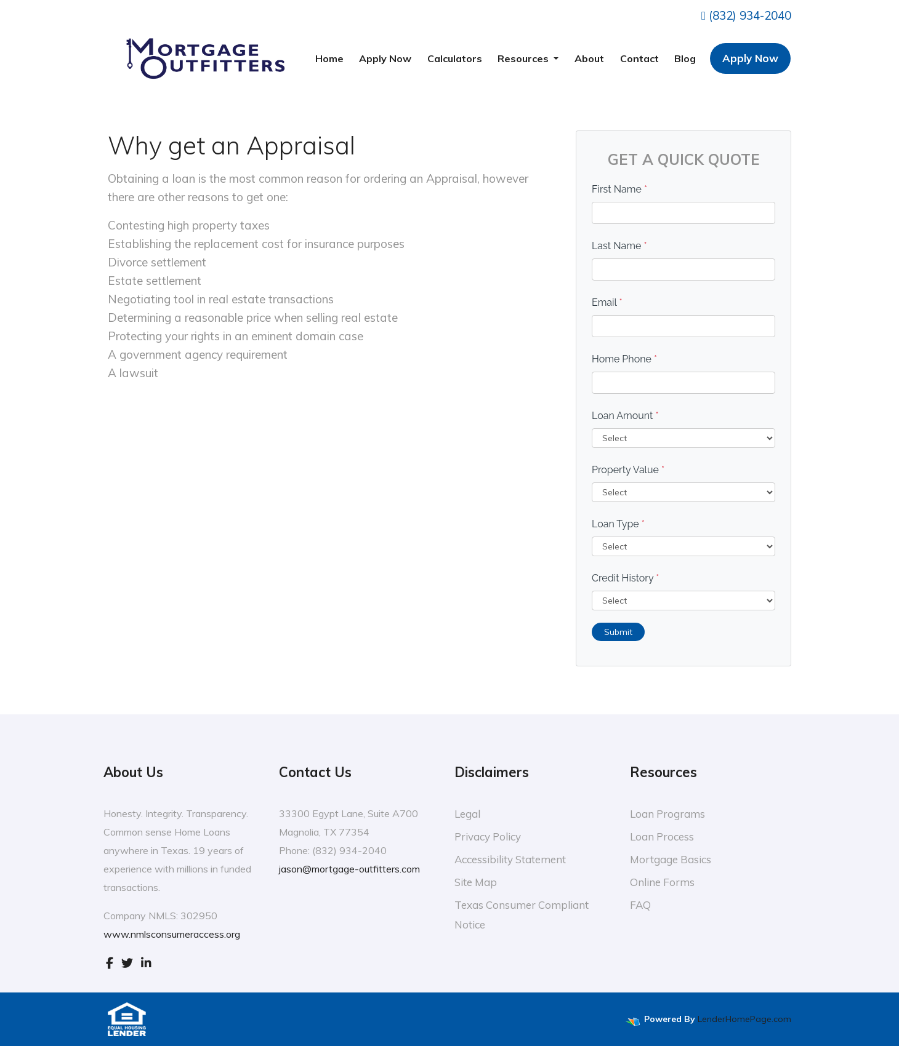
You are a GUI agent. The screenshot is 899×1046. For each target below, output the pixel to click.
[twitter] (127, 962)
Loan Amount (625, 415)
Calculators (454, 58)
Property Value (628, 470)
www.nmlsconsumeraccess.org (171, 934)
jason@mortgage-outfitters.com (349, 869)
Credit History (625, 578)
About (589, 58)
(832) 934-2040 (746, 15)
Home (329, 58)
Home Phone (624, 359)
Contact (639, 58)
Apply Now (385, 58)
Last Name (619, 246)
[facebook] (109, 962)
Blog (685, 58)
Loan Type (618, 524)
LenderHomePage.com (744, 1018)
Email (607, 302)
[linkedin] (146, 962)
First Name (619, 189)
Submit (618, 631)
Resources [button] (524, 58)
